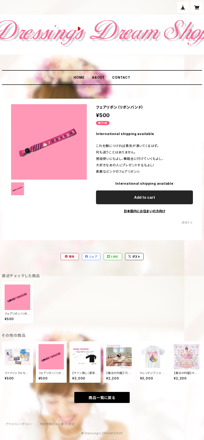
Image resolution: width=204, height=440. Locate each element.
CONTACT (121, 77)
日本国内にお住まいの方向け (144, 211)
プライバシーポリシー (19, 424)
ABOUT (98, 77)
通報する (187, 222)
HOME (79, 77)
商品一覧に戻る (102, 397)
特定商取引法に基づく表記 (57, 424)
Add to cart (144, 197)
